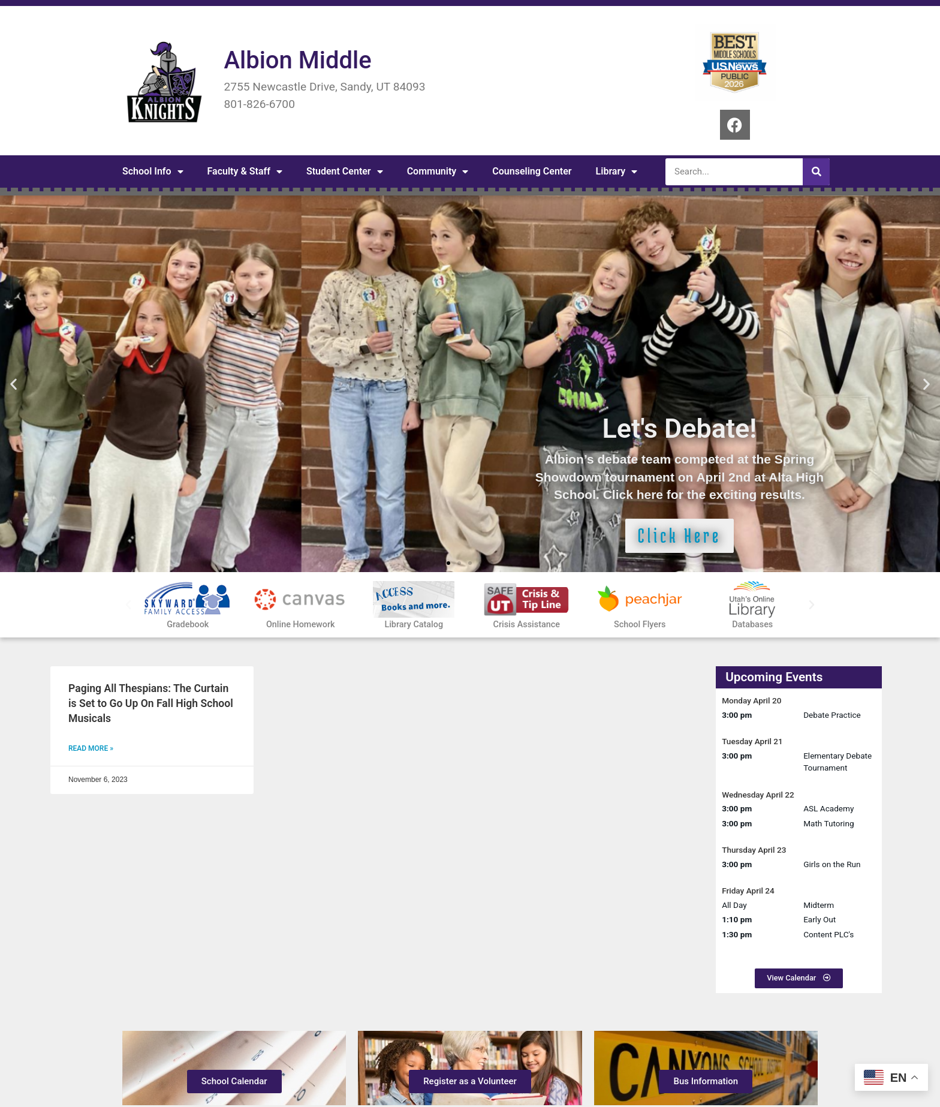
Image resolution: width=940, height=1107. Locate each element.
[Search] (816, 171)
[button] (13, 384)
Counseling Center (531, 171)
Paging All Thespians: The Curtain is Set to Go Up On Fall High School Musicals (150, 703)
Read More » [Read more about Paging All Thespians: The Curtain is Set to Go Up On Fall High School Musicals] (90, 748)
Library (617, 171)
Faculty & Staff (244, 171)
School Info (152, 171)
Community (438, 171)
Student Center (344, 171)
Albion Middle (297, 60)
